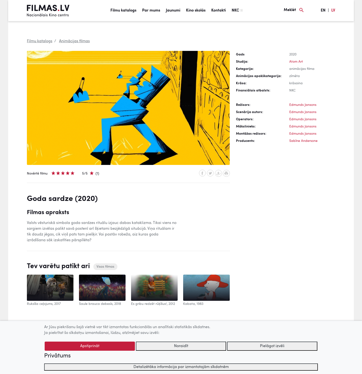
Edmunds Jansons (302, 105)
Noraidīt (181, 346)
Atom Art (296, 61)
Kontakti (218, 10)
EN (323, 10)
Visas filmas (105, 266)
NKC (235, 10)
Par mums (151, 10)
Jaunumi (173, 10)
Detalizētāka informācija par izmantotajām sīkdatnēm (181, 367)
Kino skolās (195, 10)
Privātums (57, 356)
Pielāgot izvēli (272, 346)
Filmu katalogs (123, 10)
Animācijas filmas (74, 41)
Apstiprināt (89, 346)
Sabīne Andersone (303, 141)
